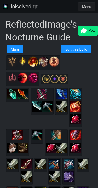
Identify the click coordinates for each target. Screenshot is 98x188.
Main (15, 49)
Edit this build (76, 49)
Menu (86, 7)
